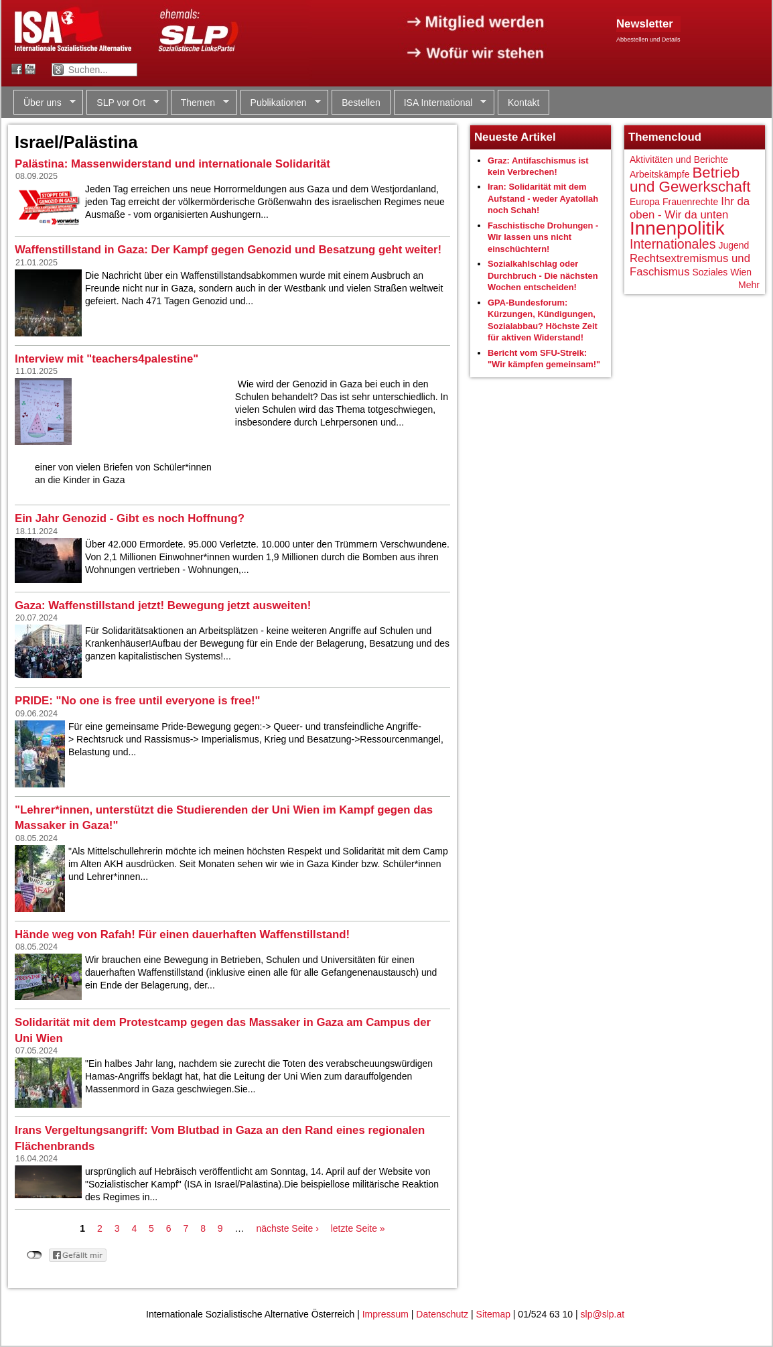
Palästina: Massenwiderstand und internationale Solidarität (172, 163)
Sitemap (493, 1314)
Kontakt (523, 102)
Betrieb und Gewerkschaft (690, 180)
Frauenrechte (690, 201)
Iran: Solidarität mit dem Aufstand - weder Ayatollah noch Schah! (543, 198)
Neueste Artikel (515, 137)
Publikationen (280, 103)
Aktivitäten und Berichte (679, 159)
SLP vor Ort (122, 103)
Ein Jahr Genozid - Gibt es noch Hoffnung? (129, 518)
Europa (645, 201)
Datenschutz (442, 1314)
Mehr (749, 284)
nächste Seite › (287, 1228)
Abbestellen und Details (648, 39)
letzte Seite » (358, 1228)
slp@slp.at (603, 1314)
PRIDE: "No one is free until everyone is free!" (138, 700)
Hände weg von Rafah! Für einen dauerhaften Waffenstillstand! (182, 934)
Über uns (44, 103)
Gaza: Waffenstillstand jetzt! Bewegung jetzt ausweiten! (163, 605)
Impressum (385, 1314)
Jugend (733, 245)
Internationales (673, 244)
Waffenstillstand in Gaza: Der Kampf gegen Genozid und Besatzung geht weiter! (228, 249)
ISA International (440, 103)
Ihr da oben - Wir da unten (690, 208)
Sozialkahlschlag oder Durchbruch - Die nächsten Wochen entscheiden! (543, 275)
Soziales (709, 272)
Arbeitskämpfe (659, 174)
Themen (200, 103)
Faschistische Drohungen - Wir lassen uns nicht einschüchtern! (543, 237)
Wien (741, 272)
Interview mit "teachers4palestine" (106, 358)
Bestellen (361, 102)
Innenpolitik (677, 228)
